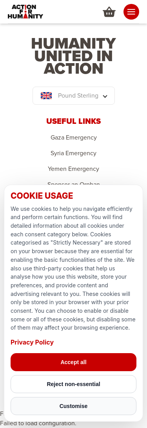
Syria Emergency (73, 153)
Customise (74, 406)
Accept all (73, 362)
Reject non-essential (73, 384)
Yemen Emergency (73, 169)
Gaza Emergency (74, 137)
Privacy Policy (32, 342)
